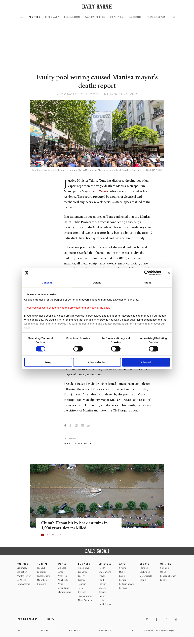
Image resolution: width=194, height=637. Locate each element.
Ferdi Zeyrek (99, 191)
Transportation (85, 596)
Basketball (145, 572)
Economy (82, 572)
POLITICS (22, 563)
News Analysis (156, 17)
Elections (135, 17)
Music (122, 572)
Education (42, 572)
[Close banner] (169, 273)
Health (102, 568)
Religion (102, 592)
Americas (62, 576)
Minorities (42, 580)
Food (101, 580)
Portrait (122, 580)
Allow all (146, 362)
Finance (81, 580)
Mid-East (62, 568)
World (62, 563)
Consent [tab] (47, 282)
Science (102, 588)
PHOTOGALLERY (53, 535)
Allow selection (97, 362)
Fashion (102, 584)
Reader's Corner (168, 576)
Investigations (43, 576)
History (102, 596)
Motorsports (146, 576)
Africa (60, 584)
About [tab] (147, 282)
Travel (102, 576)
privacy (45, 630)
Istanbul (41, 568)
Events (122, 576)
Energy (81, 576)
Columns (164, 568)
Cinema (122, 568)
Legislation (72, 17)
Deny (48, 362)
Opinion (165, 563)
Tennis (143, 580)
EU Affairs (116, 17)
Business (84, 563)
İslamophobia (64, 592)
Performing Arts (126, 584)
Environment (105, 572)
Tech (80, 588)
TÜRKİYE (42, 563)
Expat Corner (105, 604)
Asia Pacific (63, 580)
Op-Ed (163, 572)
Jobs (19, 630)
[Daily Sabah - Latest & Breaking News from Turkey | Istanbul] (97, 6)
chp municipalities (83, 443)
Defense (82, 592)
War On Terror (95, 17)
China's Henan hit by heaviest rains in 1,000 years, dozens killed (75, 525)
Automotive (83, 568)
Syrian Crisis (63, 588)
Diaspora (41, 584)
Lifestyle (105, 563)
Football (144, 568)
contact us (105, 630)
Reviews (123, 588)
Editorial (164, 580)
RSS (134, 630)
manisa (67, 443)
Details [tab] (97, 282)
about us (74, 630)
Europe (61, 572)
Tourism (82, 584)
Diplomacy (52, 17)
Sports (144, 563)
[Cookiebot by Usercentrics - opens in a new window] (146, 272)
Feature (102, 600)
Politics (34, 17)
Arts (122, 563)
